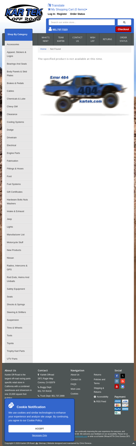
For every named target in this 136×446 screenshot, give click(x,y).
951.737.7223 (60, 29)
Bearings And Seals (17, 63)
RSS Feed (101, 401)
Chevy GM (12, 106)
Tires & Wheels (14, 327)
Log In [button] (51, 14)
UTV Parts (12, 358)
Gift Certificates (14, 192)
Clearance (12, 114)
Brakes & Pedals (15, 83)
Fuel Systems (14, 184)
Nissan (10, 258)
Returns (97, 374)
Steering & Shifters (16, 312)
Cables (10, 91)
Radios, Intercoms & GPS (17, 267)
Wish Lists (75, 389)
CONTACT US (77, 39)
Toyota (10, 343)
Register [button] (62, 14)
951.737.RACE (45, 391)
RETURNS (107, 39)
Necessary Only (39, 435)
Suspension (13, 320)
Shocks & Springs (16, 304)
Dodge (10, 129)
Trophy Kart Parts (16, 351)
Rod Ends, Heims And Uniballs (18, 279)
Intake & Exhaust (15, 211)
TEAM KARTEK (60, 39)
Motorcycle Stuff (15, 242)
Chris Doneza (85, 443)
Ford (9, 176)
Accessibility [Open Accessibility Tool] (102, 397)
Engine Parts (13, 153)
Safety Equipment (16, 289)
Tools (9, 335)
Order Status (77, 14)
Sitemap (42, 443)
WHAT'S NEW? (45, 39)
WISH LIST (92, 39)
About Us (75, 374)
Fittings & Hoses (15, 168)
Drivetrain (12, 137)
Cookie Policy (34, 420)
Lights (10, 226)
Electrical (11, 145)
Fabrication (12, 160)
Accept (39, 428)
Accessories (13, 44)
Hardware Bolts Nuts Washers (17, 201)
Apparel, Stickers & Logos (16, 54)
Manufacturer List (15, 234)
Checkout (123, 29)
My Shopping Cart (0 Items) (67, 9)
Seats (10, 296)
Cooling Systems (15, 122)
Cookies (74, 394)
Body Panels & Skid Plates (17, 73)
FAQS (73, 384)
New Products (14, 250)
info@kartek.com (80, 436)
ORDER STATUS (123, 39)
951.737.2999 (57, 396)
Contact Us (76, 379)
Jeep (9, 219)
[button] (56, 5)
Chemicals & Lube (16, 98)
